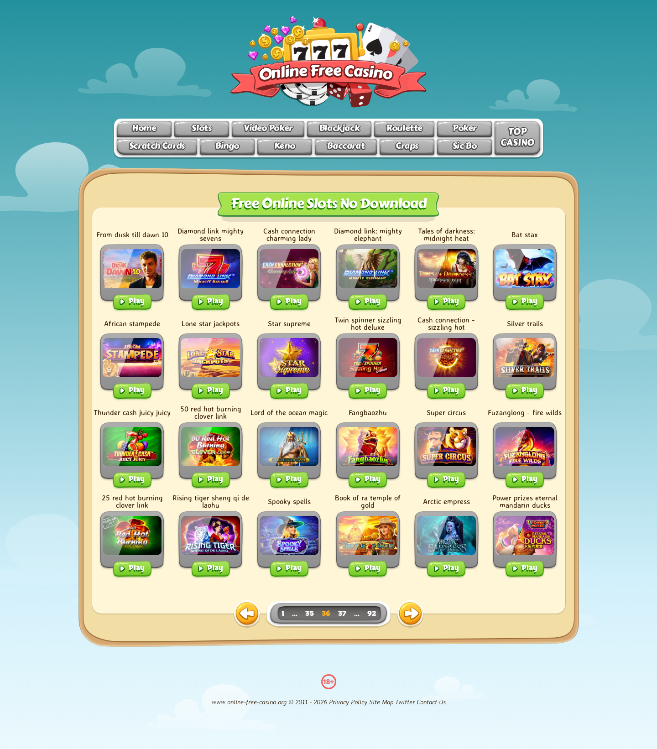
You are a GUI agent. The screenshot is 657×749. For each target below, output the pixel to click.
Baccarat (346, 145)
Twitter (405, 702)
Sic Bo (465, 145)
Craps (407, 145)
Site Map (381, 702)
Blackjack (339, 128)
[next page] (410, 614)
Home (144, 128)
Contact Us (431, 702)
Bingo (227, 145)
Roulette (404, 128)
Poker (464, 128)
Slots (201, 128)
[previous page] (247, 614)
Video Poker (268, 128)
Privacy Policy (348, 702)
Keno (284, 145)
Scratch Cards (157, 145)
